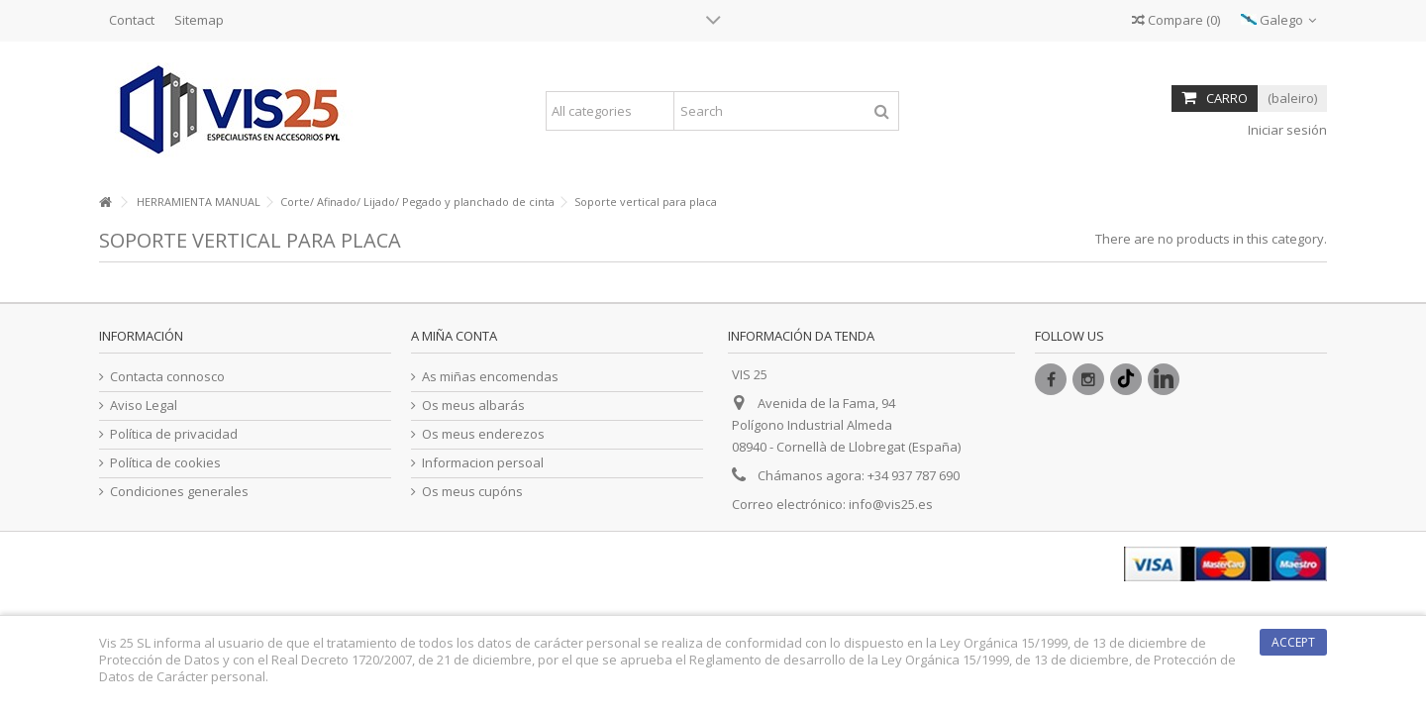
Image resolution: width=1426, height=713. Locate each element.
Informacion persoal (483, 463)
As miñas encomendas (490, 376)
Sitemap (199, 20)
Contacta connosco (167, 376)
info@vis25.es (891, 504)
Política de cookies (165, 463)
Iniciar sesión (1286, 130)
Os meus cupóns (472, 491)
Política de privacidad (174, 434)
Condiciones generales (179, 491)
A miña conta (454, 336)
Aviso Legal (143, 405)
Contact (131, 20)
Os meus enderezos (483, 434)
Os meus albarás (473, 405)
